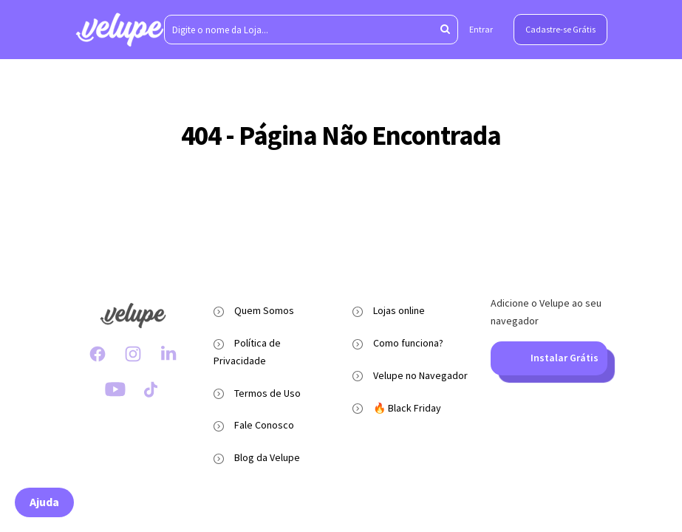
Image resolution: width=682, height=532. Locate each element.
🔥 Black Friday (407, 408)
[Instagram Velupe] (133, 354)
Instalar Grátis (549, 358)
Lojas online (399, 310)
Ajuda (44, 501)
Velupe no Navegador (420, 375)
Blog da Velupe (267, 457)
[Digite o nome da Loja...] (311, 29)
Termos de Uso (267, 393)
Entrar (481, 29)
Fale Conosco (264, 425)
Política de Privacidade (247, 351)
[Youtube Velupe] (115, 389)
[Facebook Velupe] (97, 354)
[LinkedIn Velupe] (168, 354)
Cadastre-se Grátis (560, 29)
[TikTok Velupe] (150, 389)
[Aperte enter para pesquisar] (445, 29)
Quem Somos (264, 310)
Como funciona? (408, 342)
